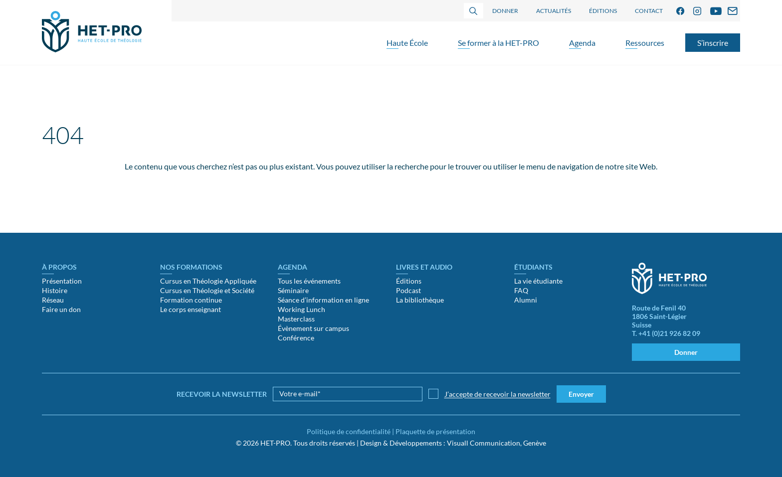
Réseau (53, 300)
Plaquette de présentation (435, 431)
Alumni (525, 300)
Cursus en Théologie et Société (207, 290)
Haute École (407, 42)
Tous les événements (309, 281)
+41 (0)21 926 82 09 (669, 333)
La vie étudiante (538, 281)
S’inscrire (712, 42)
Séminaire (293, 290)
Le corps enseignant (190, 309)
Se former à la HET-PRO (498, 42)
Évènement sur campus (313, 328)
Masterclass (296, 319)
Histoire (54, 290)
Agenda (582, 42)
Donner (505, 10)
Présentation (62, 281)
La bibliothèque (420, 300)
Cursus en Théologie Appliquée (208, 281)
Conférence (296, 337)
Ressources (644, 42)
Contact (649, 10)
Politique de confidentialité (349, 431)
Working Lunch (301, 309)
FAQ (521, 290)
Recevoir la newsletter (222, 394)
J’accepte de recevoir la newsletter (497, 394)
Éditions (603, 10)
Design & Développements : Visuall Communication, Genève (453, 443)
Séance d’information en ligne (323, 300)
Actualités (553, 10)
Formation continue (191, 300)
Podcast (408, 290)
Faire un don (61, 309)
